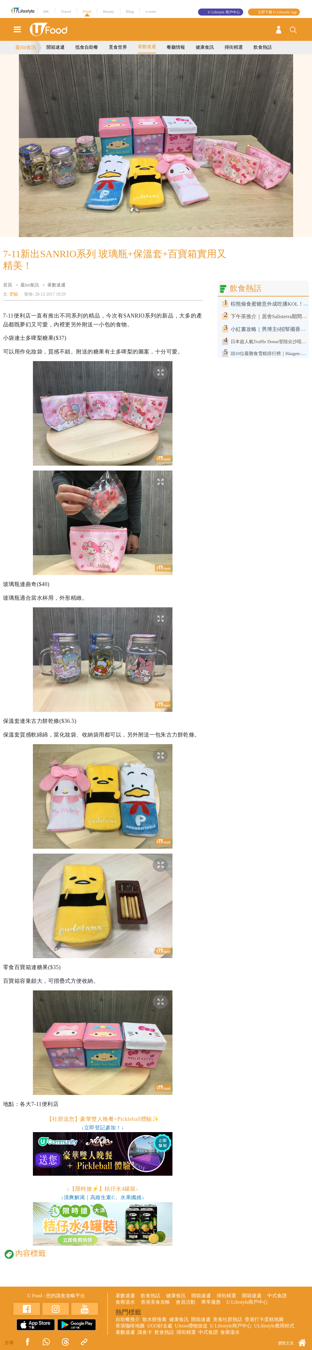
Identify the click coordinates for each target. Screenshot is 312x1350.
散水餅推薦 (154, 1319)
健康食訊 (205, 47)
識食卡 (144, 1332)
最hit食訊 (29, 284)
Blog (130, 11)
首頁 (7, 284)
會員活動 (185, 1302)
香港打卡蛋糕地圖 (264, 1319)
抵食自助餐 (86, 47)
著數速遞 (147, 46)
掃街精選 (234, 47)
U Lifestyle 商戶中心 (224, 12)
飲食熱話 (263, 47)
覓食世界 (118, 47)
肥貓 (13, 294)
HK (46, 11)
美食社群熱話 (227, 1319)
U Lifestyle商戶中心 (247, 1302)
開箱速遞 (55, 47)
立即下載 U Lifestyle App (277, 12)
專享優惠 (211, 1302)
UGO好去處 (159, 1325)
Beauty (108, 11)
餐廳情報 (176, 47)
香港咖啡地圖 (130, 1325)
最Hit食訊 (25, 47)
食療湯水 (125, 1302)
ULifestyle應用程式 (274, 1325)
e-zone (151, 11)
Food (87, 11)
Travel (66, 11)
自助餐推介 (127, 1319)
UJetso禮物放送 (191, 1325)
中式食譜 (277, 1295)
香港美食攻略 (155, 1302)
